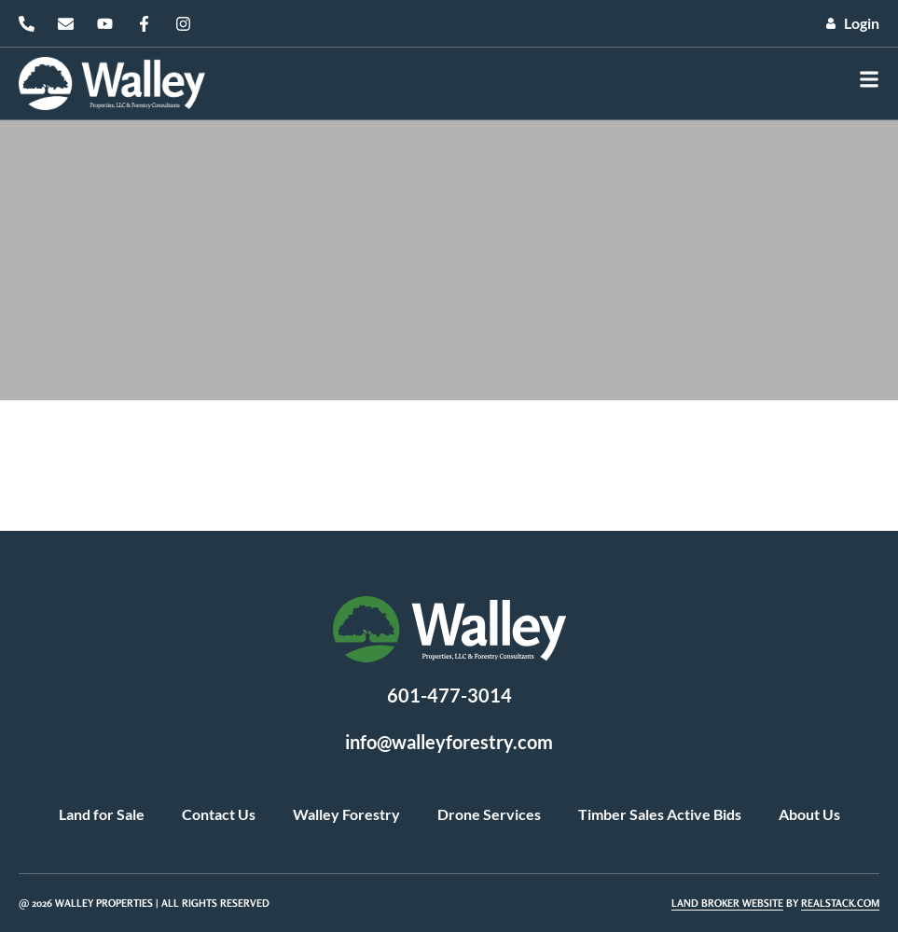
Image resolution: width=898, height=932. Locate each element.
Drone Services (489, 814)
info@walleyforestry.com (449, 741)
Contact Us (219, 814)
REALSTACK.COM (840, 903)
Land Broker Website (727, 903)
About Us (809, 814)
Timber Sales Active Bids (659, 814)
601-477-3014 (449, 695)
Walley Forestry (346, 814)
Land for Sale (102, 814)
